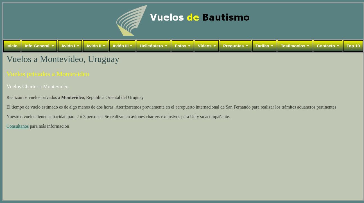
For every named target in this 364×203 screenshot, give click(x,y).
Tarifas (262, 45)
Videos (205, 45)
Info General (37, 45)
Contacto (326, 45)
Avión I (68, 45)
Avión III (120, 45)
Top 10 (353, 45)
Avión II (93, 45)
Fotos (180, 45)
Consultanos (17, 126)
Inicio (11, 45)
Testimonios (293, 45)
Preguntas (233, 45)
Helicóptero (151, 45)
